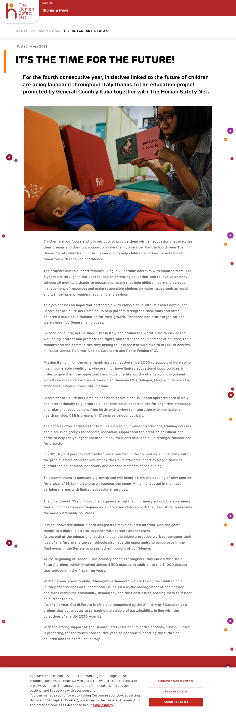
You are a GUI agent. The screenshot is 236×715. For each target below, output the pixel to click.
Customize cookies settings (175, 681)
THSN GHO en (25, 31)
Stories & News (55, 10)
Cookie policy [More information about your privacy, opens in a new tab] (103, 705)
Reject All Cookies (176, 691)
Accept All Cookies (176, 702)
